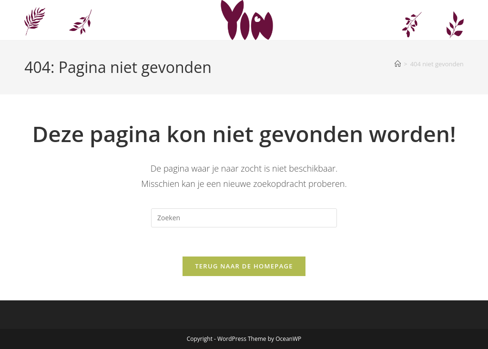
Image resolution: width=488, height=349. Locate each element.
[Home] (398, 64)
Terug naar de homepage (244, 266)
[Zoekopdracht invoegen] (244, 217)
